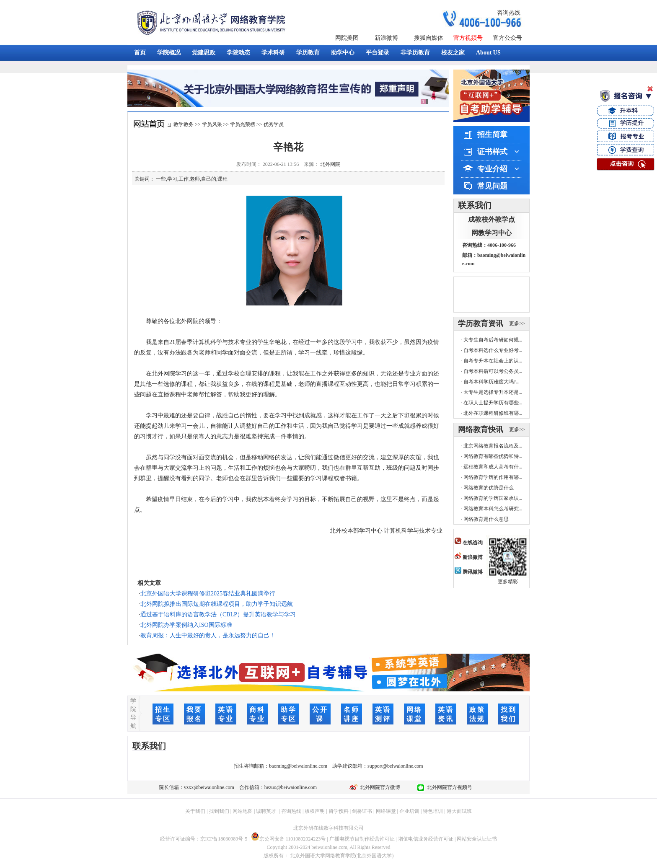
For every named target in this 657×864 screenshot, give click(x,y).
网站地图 (243, 811)
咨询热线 (508, 13)
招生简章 (492, 134)
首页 (140, 52)
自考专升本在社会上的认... (492, 361)
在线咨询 (469, 543)
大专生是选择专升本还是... (492, 392)
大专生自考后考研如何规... (492, 340)
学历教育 (308, 52)
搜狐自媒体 (428, 38)
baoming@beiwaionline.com (298, 766)
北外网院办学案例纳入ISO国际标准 (186, 625)
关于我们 (195, 811)
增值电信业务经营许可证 (425, 839)
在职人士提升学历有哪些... (492, 403)
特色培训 (433, 811)
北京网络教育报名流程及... (492, 446)
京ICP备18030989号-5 (224, 839)
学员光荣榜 (242, 124)
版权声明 (315, 811)
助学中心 (342, 52)
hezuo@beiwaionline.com (290, 787)
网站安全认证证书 (477, 839)
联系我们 (474, 205)
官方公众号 (507, 38)
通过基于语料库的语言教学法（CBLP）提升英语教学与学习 (218, 614)
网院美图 (347, 38)
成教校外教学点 (491, 219)
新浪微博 (386, 38)
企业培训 (409, 811)
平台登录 (377, 52)
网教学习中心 (491, 232)
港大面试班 (459, 811)
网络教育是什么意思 (486, 519)
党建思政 (203, 52)
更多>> (517, 323)
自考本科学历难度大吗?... (491, 382)
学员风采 (212, 124)
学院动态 (238, 52)
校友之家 (453, 52)
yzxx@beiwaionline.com (209, 787)
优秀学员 (274, 124)
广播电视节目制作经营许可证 (362, 839)
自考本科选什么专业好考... (492, 350)
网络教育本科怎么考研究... (492, 509)
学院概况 (169, 52)
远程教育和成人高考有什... (492, 467)
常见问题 (492, 186)
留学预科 (338, 811)
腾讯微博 (469, 572)
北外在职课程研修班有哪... (492, 413)
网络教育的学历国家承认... (492, 498)
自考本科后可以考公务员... (492, 371)
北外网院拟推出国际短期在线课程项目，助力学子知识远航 (216, 604)
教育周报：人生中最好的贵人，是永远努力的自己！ (207, 635)
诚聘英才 (266, 811)
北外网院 (330, 164)
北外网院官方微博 (378, 787)
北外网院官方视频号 (448, 787)
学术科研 (273, 52)
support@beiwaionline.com (395, 766)
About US (488, 52)
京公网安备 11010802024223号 (288, 839)
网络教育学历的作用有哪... (492, 477)
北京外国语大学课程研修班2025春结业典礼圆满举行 (207, 593)
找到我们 (219, 811)
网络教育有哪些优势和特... (492, 456)
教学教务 (183, 124)
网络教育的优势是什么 (488, 488)
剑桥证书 (362, 811)
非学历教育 (415, 52)
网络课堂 (386, 811)
